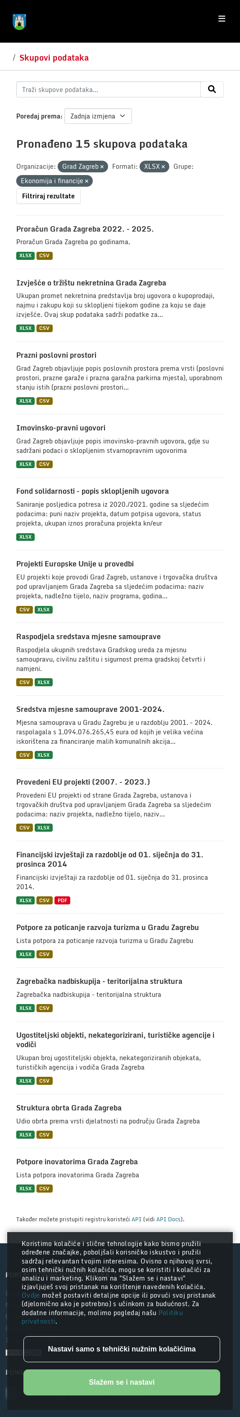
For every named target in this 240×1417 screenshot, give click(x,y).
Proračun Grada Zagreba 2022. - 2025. (85, 229)
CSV (44, 255)
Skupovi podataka (54, 57)
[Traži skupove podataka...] (108, 89)
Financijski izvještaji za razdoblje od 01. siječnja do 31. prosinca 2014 (110, 859)
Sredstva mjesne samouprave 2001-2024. (90, 709)
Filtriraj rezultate (48, 196)
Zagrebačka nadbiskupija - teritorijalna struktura (99, 981)
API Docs (168, 1219)
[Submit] (212, 89)
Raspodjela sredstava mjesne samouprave (88, 636)
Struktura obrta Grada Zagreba (69, 1108)
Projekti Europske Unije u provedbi (75, 564)
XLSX (25, 255)
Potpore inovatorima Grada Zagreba (77, 1161)
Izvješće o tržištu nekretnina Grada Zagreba (91, 283)
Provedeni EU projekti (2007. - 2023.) (83, 782)
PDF (62, 900)
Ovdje (32, 1295)
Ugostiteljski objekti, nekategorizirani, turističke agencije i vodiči (115, 1039)
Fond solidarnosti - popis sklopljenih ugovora (92, 491)
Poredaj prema (38, 116)
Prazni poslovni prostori (56, 355)
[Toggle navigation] (222, 19)
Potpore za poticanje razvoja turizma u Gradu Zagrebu (107, 927)
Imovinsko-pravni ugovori (60, 428)
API (136, 1219)
